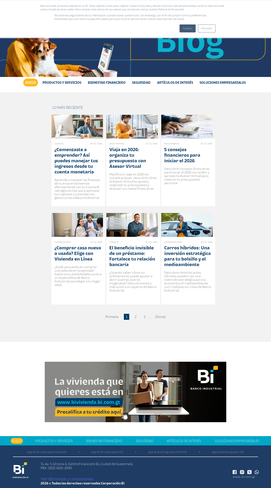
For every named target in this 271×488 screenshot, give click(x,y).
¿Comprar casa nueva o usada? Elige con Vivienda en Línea (77, 253)
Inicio (30, 83)
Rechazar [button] (206, 28)
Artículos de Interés (175, 83)
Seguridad (141, 83)
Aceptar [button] (187, 28)
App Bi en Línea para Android (46, 452)
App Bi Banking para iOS (228, 452)
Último (160, 317)
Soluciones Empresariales (223, 83)
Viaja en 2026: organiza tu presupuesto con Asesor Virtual (127, 158)
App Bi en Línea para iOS (107, 452)
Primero (112, 317)
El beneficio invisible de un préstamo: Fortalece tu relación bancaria (132, 256)
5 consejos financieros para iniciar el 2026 (182, 155)
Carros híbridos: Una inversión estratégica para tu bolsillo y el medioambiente (187, 256)
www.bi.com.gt (244, 476)
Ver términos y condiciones (67, 478)
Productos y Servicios (62, 83)
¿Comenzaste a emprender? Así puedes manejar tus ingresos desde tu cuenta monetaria (76, 160)
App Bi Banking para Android (167, 452)
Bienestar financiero (106, 83)
